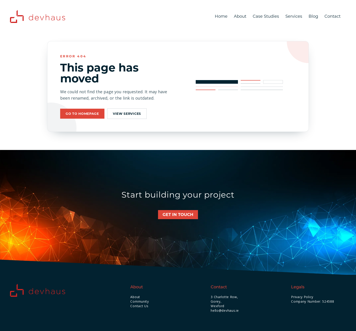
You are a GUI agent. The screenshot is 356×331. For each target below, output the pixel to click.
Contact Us (139, 306)
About (240, 16)
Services (293, 16)
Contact (332, 16)
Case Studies (266, 16)
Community (139, 301)
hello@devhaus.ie (225, 310)
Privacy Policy (302, 297)
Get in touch (178, 214)
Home (221, 16)
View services (127, 114)
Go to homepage (82, 114)
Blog (313, 16)
